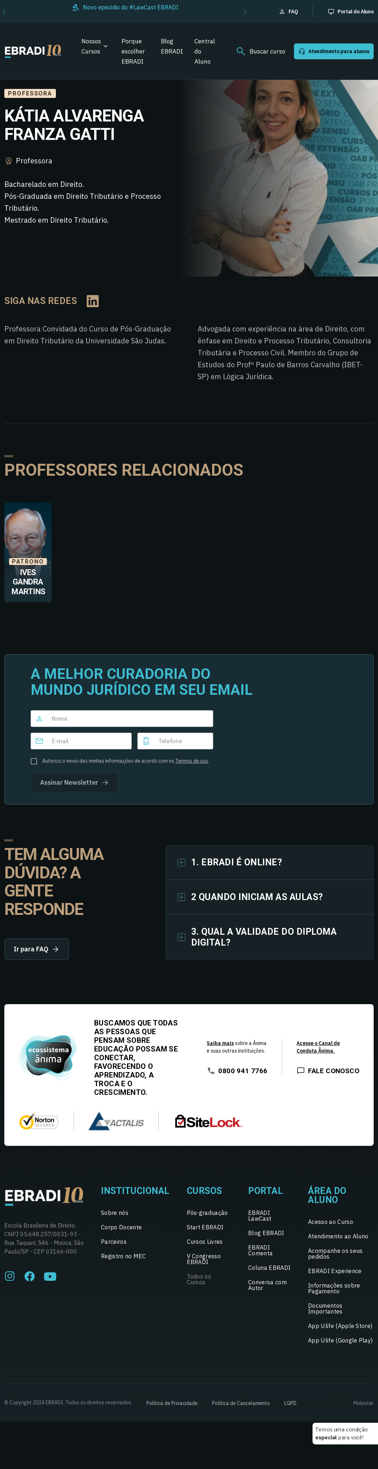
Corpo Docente (121, 1227)
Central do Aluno (204, 51)
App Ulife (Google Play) (340, 1340)
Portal (265, 1190)
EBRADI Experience (334, 1271)
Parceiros (114, 1242)
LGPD (290, 1403)
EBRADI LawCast (259, 1215)
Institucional (135, 1190)
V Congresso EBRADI (204, 1259)
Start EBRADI (205, 1227)
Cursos (204, 1190)
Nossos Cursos (91, 46)
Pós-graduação (207, 1213)
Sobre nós (114, 1213)
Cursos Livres (205, 1242)
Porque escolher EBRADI (133, 51)
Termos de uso (191, 761)
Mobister (363, 1403)
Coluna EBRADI (269, 1268)
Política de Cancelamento (241, 1403)
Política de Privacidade (172, 1403)
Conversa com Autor (267, 1285)
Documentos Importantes (325, 1308)
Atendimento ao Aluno (338, 1236)
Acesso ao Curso (330, 1222)
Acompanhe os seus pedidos (335, 1253)
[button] (245, 12)
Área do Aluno (327, 1195)
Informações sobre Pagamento (334, 1288)
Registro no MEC (123, 1256)
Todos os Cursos (199, 1279)
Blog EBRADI (172, 46)
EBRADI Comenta (260, 1250)
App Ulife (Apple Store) (340, 1326)
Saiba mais (220, 1043)
